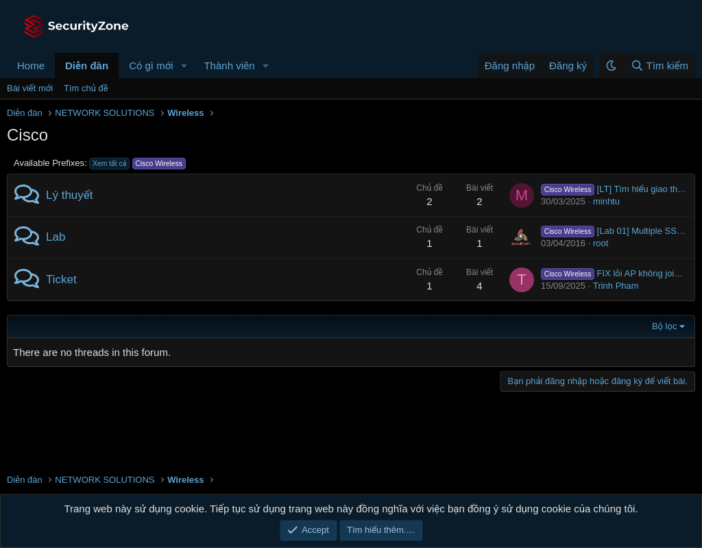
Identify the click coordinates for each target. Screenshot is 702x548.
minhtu (606, 201)
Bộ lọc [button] (664, 326)
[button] (183, 65)
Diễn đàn (86, 65)
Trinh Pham (616, 286)
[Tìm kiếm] (659, 65)
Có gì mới (151, 65)
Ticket (61, 279)
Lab (55, 236)
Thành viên (229, 65)
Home (31, 65)
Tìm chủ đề (86, 88)
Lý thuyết (69, 195)
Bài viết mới (30, 88)
